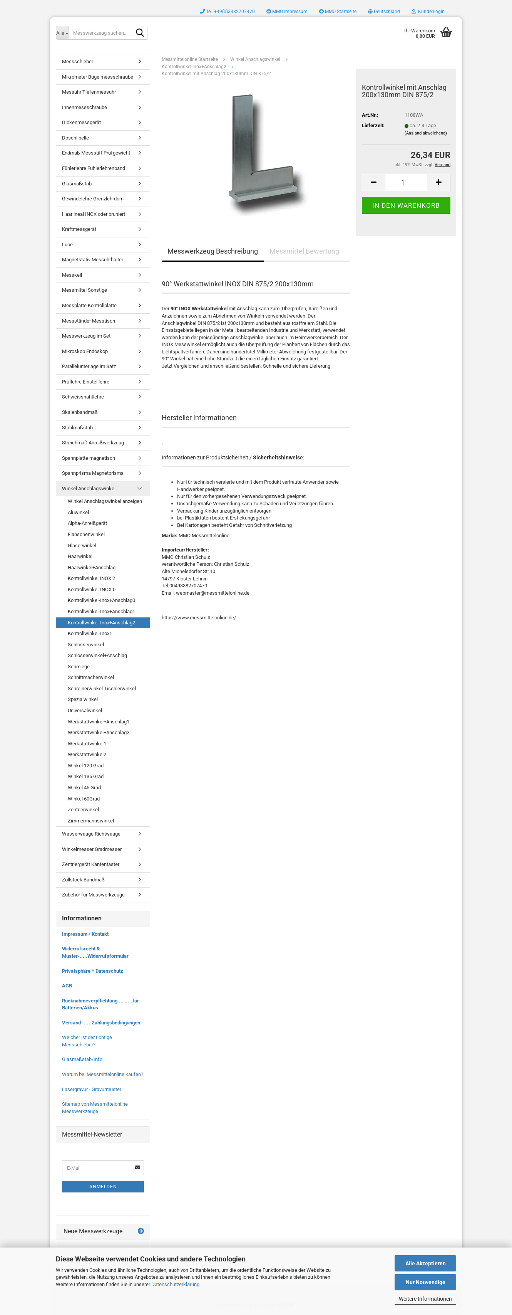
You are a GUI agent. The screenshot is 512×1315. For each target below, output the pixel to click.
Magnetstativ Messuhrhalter (92, 259)
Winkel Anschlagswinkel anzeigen (105, 501)
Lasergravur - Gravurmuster (91, 1089)
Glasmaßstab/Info (82, 1059)
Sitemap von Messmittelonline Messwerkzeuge (95, 1107)
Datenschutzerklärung (175, 1284)
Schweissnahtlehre (83, 397)
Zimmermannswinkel (91, 821)
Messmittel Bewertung (304, 251)
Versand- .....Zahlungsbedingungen (101, 1023)
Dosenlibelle (75, 138)
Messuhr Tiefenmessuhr (89, 92)
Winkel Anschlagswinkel (88, 488)
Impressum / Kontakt (85, 934)
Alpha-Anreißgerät (87, 523)
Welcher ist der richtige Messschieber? (87, 1041)
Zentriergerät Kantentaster (90, 864)
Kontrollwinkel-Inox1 (90, 633)
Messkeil (72, 275)
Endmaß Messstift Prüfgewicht (96, 153)
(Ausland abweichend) (426, 133)
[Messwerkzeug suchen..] (62, 33)
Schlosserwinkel (86, 644)
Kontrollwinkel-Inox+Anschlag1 (101, 611)
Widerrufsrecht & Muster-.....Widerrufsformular (95, 952)
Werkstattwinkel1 (87, 744)
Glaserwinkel (82, 545)
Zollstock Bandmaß (83, 880)
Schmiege (79, 666)
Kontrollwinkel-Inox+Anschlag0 (101, 600)
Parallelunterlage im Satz (89, 366)
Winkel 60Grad (84, 799)
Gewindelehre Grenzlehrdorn (93, 199)
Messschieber (77, 61)
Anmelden (103, 1186)
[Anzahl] (406, 182)
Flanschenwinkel (86, 534)
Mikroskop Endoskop (85, 351)
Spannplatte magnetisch (88, 458)
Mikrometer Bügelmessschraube (97, 77)
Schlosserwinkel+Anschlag (97, 655)
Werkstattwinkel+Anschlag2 (98, 732)
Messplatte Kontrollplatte (89, 305)
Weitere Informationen (425, 1299)
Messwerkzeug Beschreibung (212, 251)
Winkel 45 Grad (84, 787)
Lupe (67, 244)
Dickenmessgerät (81, 122)
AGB (67, 986)
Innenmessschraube (84, 107)
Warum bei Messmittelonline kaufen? (102, 1074)
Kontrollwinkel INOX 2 (91, 578)
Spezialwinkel (83, 699)
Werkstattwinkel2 (87, 754)
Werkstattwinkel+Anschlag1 (98, 722)
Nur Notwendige (425, 1282)
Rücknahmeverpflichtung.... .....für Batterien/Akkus (100, 1004)
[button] (384, 11)
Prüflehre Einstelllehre (85, 382)
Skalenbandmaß (80, 412)
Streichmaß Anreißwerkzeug (93, 443)
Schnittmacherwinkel (91, 677)
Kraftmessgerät (79, 229)
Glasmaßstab (77, 184)
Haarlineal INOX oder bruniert (93, 214)
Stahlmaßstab (77, 427)
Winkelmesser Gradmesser (92, 849)
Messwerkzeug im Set (86, 336)
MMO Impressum (287, 11)
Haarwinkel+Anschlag (91, 567)
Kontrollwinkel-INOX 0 (91, 589)
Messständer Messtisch (88, 321)
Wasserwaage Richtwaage (91, 834)
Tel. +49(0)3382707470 (227, 11)
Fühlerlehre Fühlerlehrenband (93, 168)
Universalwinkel (85, 710)
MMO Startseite (337, 11)
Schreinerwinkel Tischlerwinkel (102, 688)
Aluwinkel (78, 512)
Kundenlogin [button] (428, 11)
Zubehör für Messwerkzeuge (93, 895)
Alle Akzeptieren (425, 1263)
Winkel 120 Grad (86, 765)
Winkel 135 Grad (86, 776)
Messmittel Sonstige (84, 290)
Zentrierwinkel (83, 809)
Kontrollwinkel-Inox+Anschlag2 (101, 623)
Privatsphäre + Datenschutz (92, 971)
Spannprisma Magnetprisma (93, 473)
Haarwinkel (80, 556)
